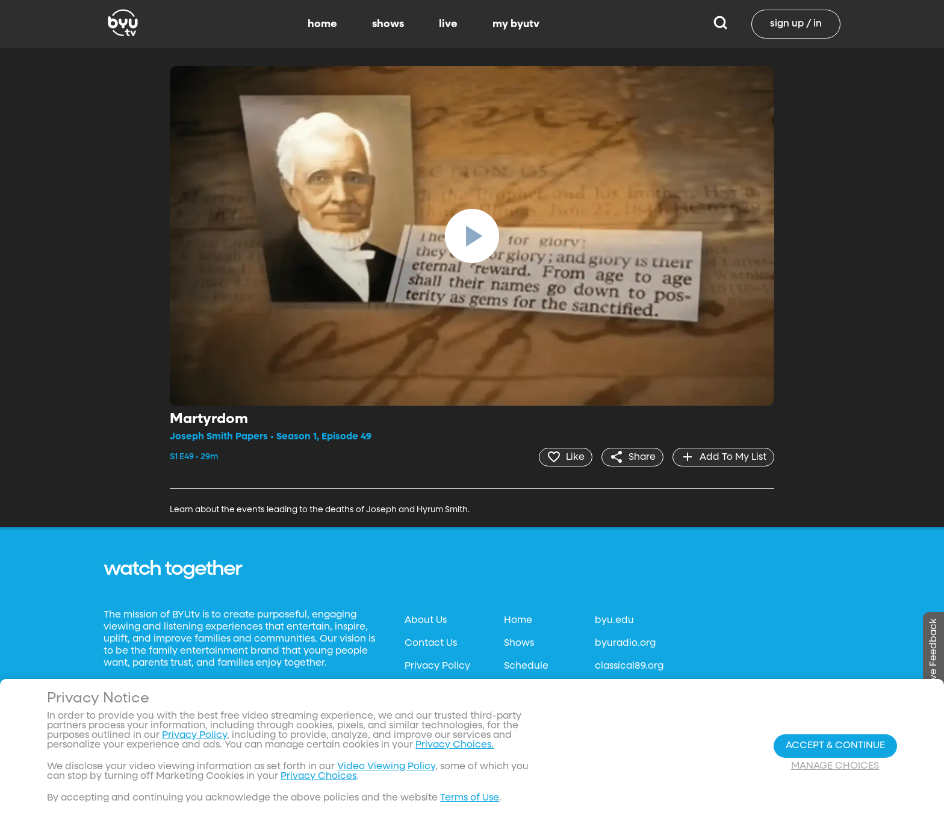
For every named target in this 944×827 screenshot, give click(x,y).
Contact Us (431, 643)
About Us (426, 620)
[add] (723, 457)
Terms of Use (469, 798)
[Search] (720, 24)
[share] (632, 457)
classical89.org (629, 666)
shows (388, 24)
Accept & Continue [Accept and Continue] (835, 746)
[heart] (565, 457)
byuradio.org (625, 643)
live (448, 24)
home (322, 24)
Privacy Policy (437, 666)
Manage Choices (835, 766)
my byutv (515, 24)
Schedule (526, 666)
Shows (519, 643)
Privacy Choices (318, 776)
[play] (472, 236)
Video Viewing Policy (386, 767)
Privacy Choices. (454, 745)
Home (518, 620)
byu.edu (614, 620)
